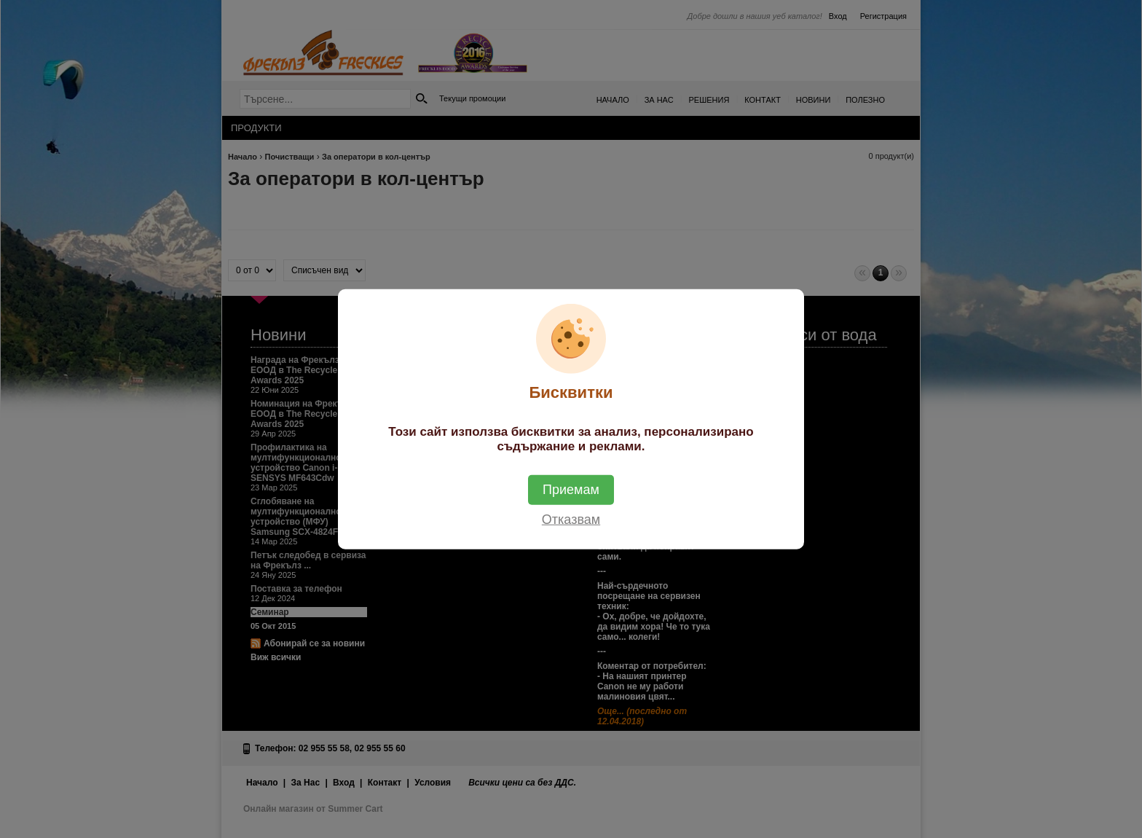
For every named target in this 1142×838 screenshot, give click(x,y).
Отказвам (571, 519)
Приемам (571, 489)
